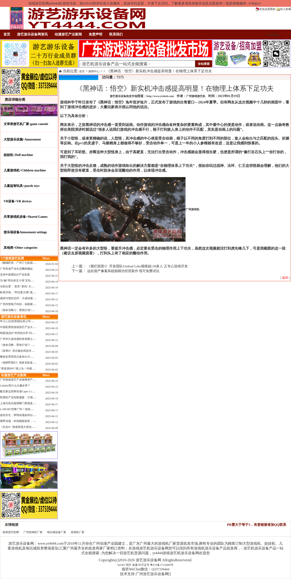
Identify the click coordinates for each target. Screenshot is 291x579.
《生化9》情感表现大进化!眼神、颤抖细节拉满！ (30, 427)
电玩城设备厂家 (56, 532)
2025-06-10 (51, 311)
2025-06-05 (51, 351)
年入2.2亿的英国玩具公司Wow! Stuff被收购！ (27, 321)
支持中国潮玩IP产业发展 (15, 274)
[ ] (285, 277)
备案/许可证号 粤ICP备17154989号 (152, 564)
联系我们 (116, 34)
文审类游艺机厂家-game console (26, 124)
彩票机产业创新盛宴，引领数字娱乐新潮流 (26, 397)
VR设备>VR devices (18, 201)
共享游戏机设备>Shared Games (26, 216)
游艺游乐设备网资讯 (32, 34)
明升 (128, 564)
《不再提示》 (254, 3)
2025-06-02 (51, 363)
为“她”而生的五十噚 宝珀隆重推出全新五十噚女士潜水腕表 (35, 280)
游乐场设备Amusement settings (25, 232)
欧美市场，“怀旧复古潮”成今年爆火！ (23, 292)
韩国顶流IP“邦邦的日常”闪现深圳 (20, 333)
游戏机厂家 (77, 532)
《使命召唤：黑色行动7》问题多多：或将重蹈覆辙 (30, 344)
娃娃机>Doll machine (18, 155)
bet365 (121, 564)
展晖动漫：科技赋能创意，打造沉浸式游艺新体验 (30, 421)
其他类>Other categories (21, 247)
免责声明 (95, 34)
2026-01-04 (51, 264)
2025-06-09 (51, 346)
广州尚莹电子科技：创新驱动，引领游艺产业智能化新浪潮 (35, 304)
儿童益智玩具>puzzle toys (22, 186)
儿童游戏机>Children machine (25, 170)
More (46, 258)
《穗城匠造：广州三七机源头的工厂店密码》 (27, 262)
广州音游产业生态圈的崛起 (16, 268)
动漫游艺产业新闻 (68, 34)
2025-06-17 (51, 293)
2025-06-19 (51, 281)
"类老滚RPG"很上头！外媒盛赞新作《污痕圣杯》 (29, 368)
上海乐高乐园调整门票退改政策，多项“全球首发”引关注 (34, 403)
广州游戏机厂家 (33, 532)
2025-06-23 (51, 269)
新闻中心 (93, 71)
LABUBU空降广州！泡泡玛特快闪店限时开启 (27, 409)
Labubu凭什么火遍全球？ (15, 385)
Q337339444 (160, 569)
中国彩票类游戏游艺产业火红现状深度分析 (26, 327)
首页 (6, 34)
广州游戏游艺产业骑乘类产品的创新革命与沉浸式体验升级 (35, 379)
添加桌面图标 (266, 9)
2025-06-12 (51, 299)
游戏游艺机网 (11, 532)
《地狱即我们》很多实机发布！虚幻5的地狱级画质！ (32, 362)
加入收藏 (283, 9)
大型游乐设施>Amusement (22, 139)
